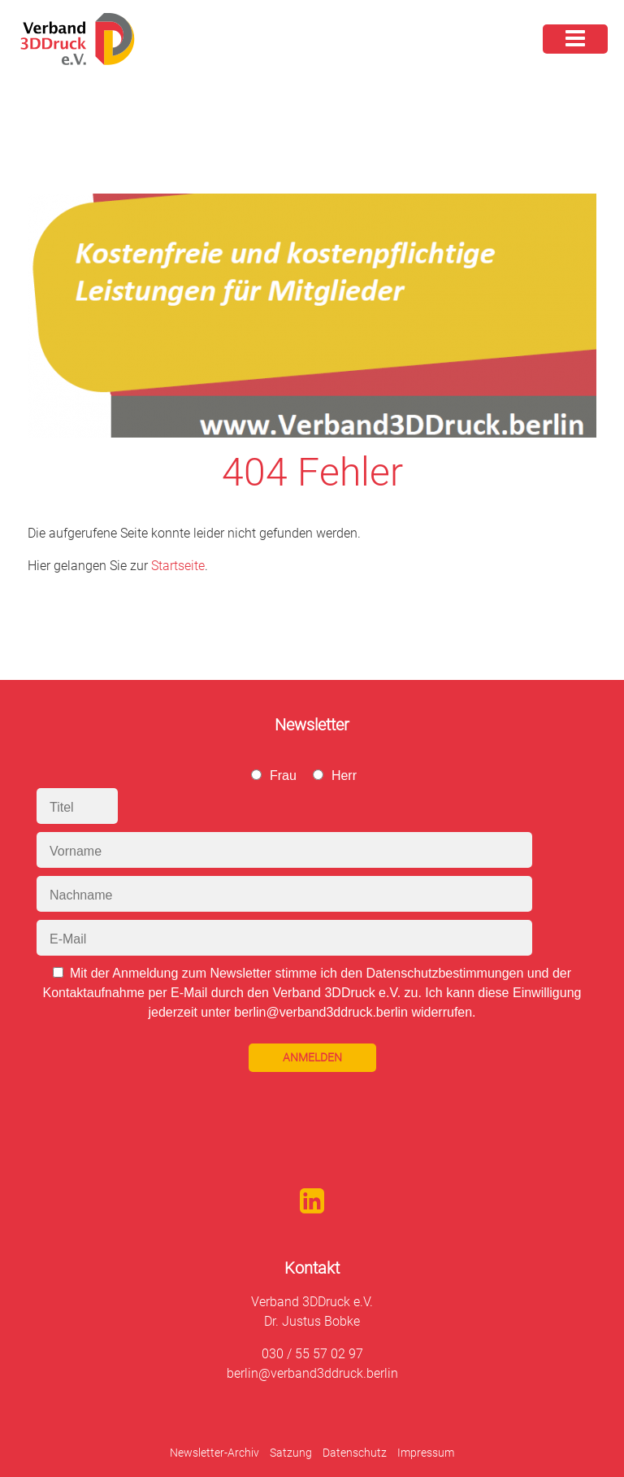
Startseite (178, 565)
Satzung (291, 1452)
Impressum (425, 1452)
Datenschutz (355, 1452)
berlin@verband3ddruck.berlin (312, 1373)
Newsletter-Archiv (214, 1452)
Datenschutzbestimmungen (444, 973)
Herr (344, 775)
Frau (283, 775)
